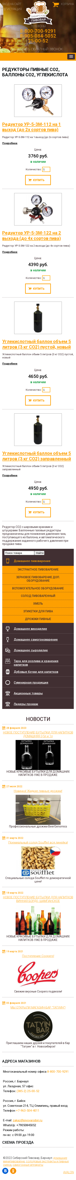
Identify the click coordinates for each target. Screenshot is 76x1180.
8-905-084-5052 (38, 36)
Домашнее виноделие (30, 629)
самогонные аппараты (28, 1164)
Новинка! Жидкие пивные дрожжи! (38, 791)
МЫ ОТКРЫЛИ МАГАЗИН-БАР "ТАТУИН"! (38, 1007)
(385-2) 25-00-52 (28, 1091)
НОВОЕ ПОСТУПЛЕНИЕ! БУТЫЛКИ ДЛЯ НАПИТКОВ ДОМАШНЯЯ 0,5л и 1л (38, 734)
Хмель (38, 603)
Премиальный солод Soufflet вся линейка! (38, 842)
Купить (38, 180)
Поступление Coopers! (38, 956)
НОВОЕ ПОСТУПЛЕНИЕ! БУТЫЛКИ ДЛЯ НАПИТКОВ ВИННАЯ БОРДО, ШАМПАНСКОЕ (38, 899)
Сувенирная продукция (31, 682)
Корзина (67, 4)
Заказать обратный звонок (38, 49)
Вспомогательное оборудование (38, 588)
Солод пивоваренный (38, 596)
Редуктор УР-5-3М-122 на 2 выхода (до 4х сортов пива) (32, 217)
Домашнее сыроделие (31, 650)
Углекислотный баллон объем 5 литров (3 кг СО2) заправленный (36, 437)
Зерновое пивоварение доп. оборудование (38, 579)
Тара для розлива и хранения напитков (36, 662)
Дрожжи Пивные (38, 619)
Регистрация (12, 9)
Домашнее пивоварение (32, 561)
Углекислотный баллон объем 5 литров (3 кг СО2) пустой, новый (36, 325)
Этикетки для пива (38, 611)
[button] (71, 56)
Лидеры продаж (26, 704)
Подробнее (9, 143)
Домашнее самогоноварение (36, 639)
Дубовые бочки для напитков (36, 670)
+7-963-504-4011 (27, 1110)
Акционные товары (28, 693)
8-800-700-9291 (38, 31)
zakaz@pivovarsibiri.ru (27, 1120)
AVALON (68, 1172)
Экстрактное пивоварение (38, 569)
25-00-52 (38, 41)
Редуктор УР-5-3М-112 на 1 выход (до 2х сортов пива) (32, 108)
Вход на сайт (11, 4)
